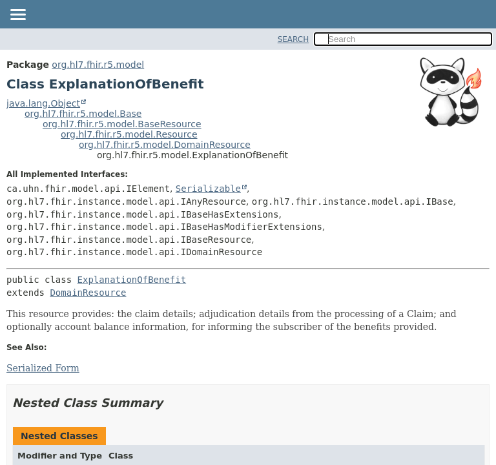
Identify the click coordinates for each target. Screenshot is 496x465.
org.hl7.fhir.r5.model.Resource (129, 134)
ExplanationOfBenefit (132, 279)
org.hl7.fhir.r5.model (98, 64)
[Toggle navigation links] (17, 15)
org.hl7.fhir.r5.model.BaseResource (122, 124)
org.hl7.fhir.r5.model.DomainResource (165, 145)
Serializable (208, 188)
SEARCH (293, 39)
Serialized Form (42, 368)
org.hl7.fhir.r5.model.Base (83, 113)
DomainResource (88, 292)
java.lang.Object (43, 103)
